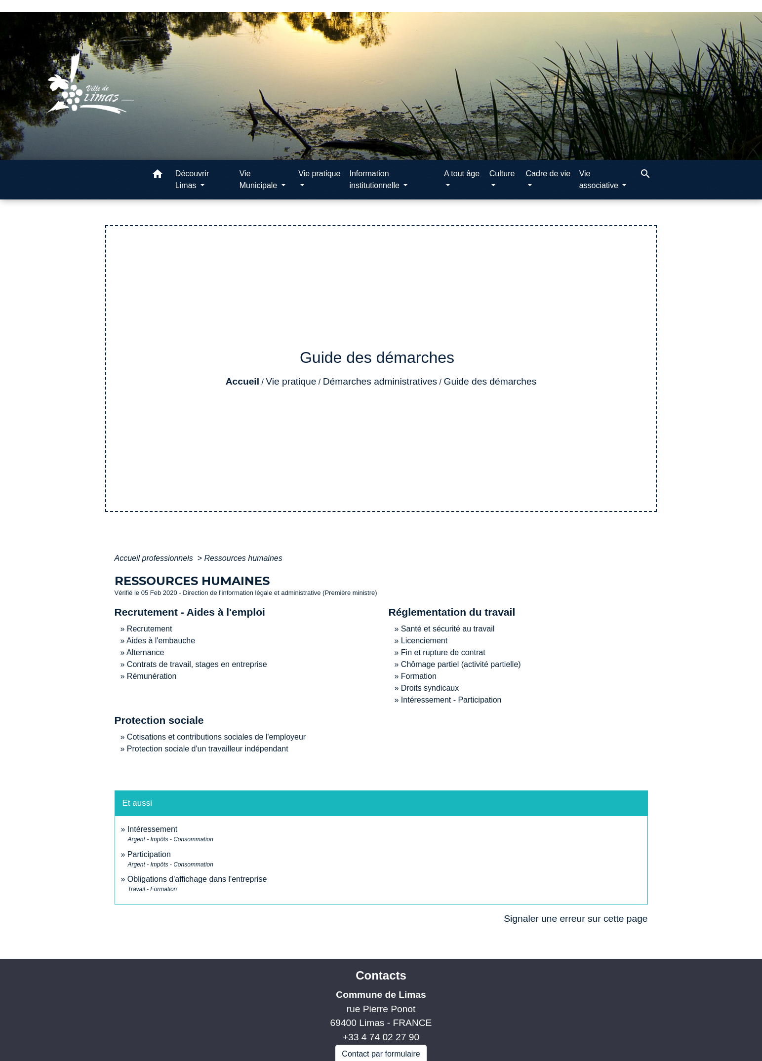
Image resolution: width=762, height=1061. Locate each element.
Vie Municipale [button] (260, 179)
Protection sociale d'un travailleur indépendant (207, 749)
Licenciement (424, 640)
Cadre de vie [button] (548, 173)
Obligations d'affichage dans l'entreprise (197, 879)
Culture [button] (502, 173)
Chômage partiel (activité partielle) (461, 664)
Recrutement (149, 629)
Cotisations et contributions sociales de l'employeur (216, 737)
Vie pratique (291, 381)
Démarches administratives (380, 381)
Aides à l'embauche (160, 640)
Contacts (381, 975)
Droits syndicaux (430, 688)
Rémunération (152, 676)
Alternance (145, 652)
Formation (419, 676)
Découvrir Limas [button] (192, 179)
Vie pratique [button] (319, 173)
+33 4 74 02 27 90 (381, 1037)
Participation (149, 854)
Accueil (242, 381)
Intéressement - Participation (451, 700)
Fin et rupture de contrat (443, 652)
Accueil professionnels (155, 558)
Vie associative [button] (600, 179)
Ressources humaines (243, 558)
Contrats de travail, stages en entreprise (197, 664)
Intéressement (152, 829)
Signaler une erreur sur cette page (575, 918)
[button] (157, 175)
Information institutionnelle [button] (375, 179)
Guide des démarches (490, 381)
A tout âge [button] (462, 173)
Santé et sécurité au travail (447, 629)
